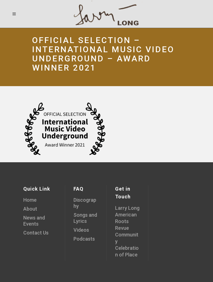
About (30, 209)
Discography (84, 203)
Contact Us (36, 233)
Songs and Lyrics (85, 218)
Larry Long (127, 208)
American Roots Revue (126, 221)
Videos (81, 230)
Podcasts (84, 239)
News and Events (34, 221)
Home (30, 200)
